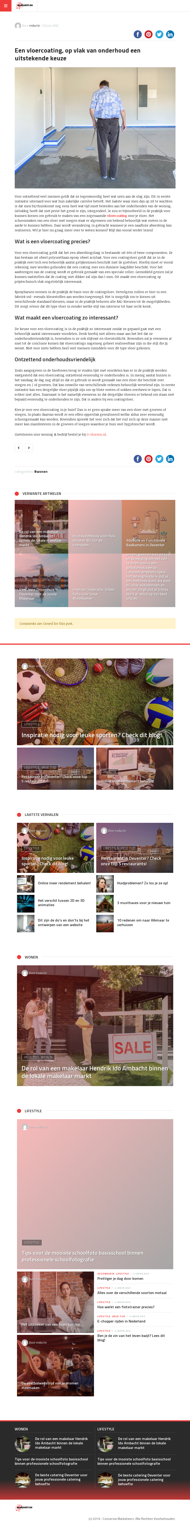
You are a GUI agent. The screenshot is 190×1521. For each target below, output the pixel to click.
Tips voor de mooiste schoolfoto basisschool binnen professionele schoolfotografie (51, 1461)
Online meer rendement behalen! (64, 883)
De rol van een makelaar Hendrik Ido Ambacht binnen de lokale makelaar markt (61, 1443)
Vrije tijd (48, 767)
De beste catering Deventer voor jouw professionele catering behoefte (61, 1479)
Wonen (42, 471)
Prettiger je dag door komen (120, 1278)
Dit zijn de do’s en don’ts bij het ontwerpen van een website (63, 922)
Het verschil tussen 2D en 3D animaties (61, 903)
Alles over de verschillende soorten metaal (132, 1292)
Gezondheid (105, 1273)
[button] (20, 553)
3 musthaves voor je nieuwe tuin (143, 902)
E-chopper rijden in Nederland (121, 1321)
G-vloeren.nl (96, 434)
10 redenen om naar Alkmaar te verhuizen (143, 922)
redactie (34, 25)
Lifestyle (32, 724)
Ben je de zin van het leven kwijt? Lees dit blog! (131, 1338)
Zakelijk (109, 772)
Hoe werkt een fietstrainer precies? (125, 1307)
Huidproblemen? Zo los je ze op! (142, 883)
